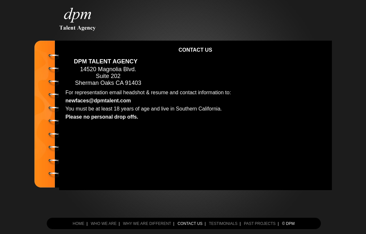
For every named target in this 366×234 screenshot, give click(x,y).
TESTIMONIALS (223, 223)
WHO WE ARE (104, 223)
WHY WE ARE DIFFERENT (147, 223)
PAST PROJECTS (260, 223)
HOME (78, 223)
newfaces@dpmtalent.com (98, 100)
